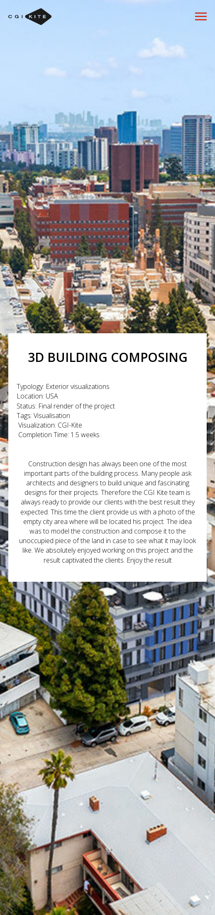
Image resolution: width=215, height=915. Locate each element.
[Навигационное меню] (201, 16)
